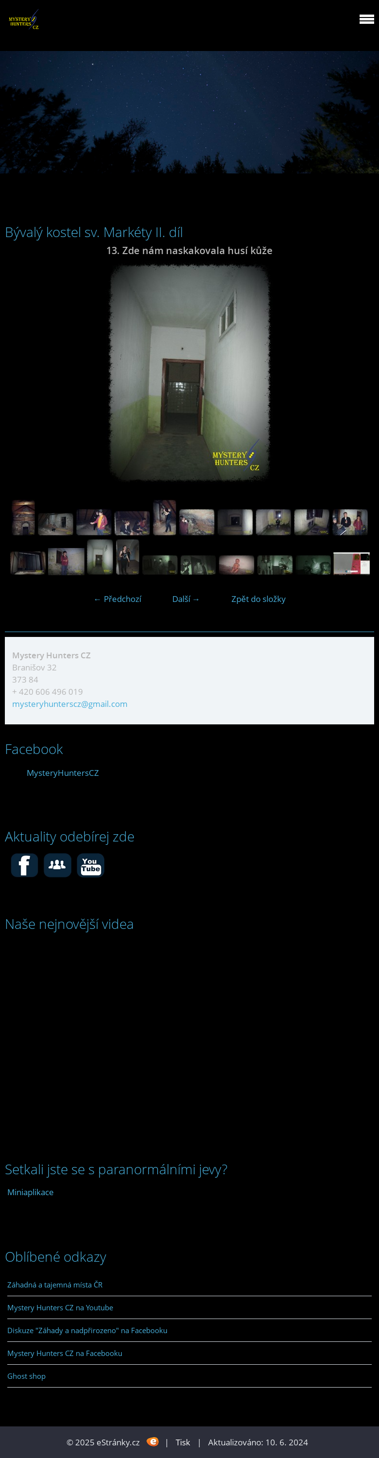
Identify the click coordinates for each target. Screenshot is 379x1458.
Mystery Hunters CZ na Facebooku (64, 1353)
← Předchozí (117, 598)
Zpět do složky (258, 598)
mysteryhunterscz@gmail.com (70, 703)
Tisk (183, 1442)
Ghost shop (26, 1376)
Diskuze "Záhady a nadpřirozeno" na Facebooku (87, 1330)
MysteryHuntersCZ (63, 772)
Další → (186, 598)
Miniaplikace (30, 1192)
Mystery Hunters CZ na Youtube (60, 1307)
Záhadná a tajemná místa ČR (54, 1284)
